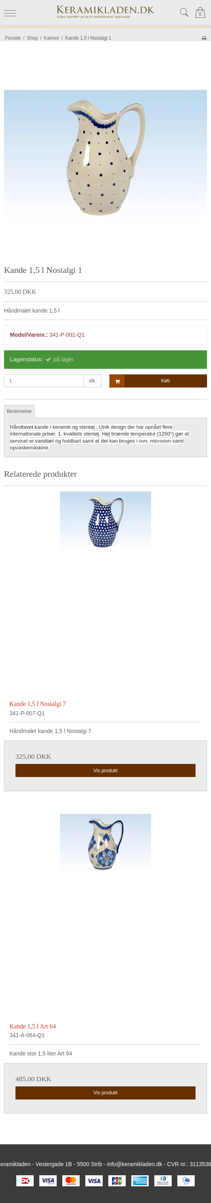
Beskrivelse (19, 411)
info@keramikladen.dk (134, 1164)
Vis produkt (105, 770)
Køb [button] (140, 381)
